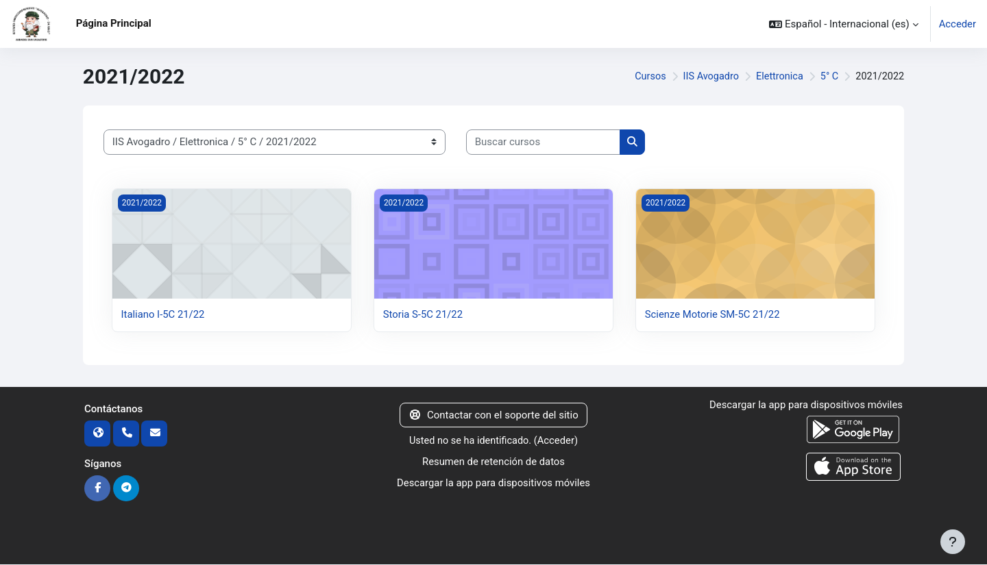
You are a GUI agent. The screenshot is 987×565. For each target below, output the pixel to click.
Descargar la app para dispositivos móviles (493, 482)
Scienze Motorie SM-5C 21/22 (713, 314)
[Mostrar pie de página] (952, 541)
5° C (827, 77)
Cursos (643, 77)
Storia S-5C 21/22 (423, 314)
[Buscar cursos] (543, 142)
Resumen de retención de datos (493, 461)
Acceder (957, 24)
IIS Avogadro (705, 77)
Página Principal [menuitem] (113, 23)
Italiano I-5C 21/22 (163, 314)
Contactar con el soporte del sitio (493, 415)
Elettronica (776, 77)
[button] (843, 24)
